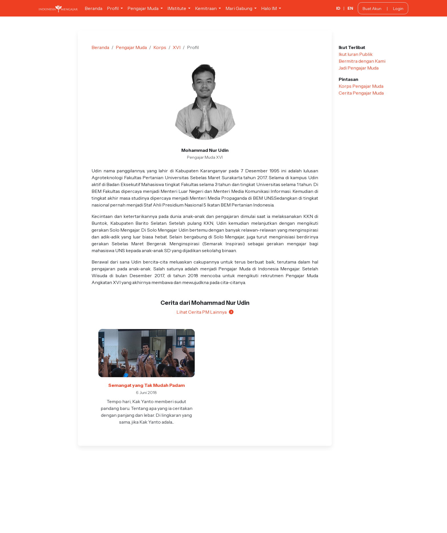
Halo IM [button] (269, 8)
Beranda (93, 8)
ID (338, 8)
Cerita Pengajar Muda (361, 93)
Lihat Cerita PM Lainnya (204, 312)
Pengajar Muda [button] (143, 8)
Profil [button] (113, 8)
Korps (159, 47)
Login (398, 8)
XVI (176, 47)
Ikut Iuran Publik (356, 54)
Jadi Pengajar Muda (359, 68)
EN (350, 8)
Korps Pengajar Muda (361, 86)
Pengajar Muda (131, 47)
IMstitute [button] (177, 8)
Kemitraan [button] (206, 8)
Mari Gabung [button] (239, 8)
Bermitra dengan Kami (362, 61)
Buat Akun (372, 8)
